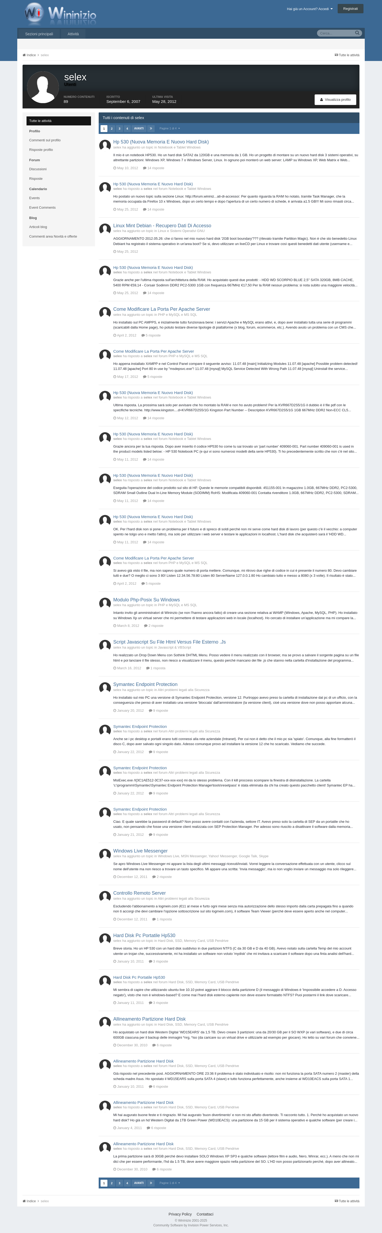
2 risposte (153, 626)
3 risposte (158, 961)
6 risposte (162, 1045)
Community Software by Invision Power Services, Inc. (191, 1225)
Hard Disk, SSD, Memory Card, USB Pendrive (193, 941)
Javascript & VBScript (174, 647)
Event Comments (42, 207)
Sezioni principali (39, 34)
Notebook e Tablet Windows (179, 147)
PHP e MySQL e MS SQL (177, 315)
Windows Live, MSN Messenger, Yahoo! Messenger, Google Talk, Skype (213, 856)
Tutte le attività (40, 121)
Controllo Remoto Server (139, 893)
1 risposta (156, 668)
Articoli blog (38, 227)
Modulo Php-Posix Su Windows (146, 599)
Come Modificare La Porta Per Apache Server (161, 309)
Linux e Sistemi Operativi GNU (181, 231)
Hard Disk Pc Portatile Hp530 (144, 935)
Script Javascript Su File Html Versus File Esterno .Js (169, 642)
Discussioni (38, 169)
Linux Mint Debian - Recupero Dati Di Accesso (162, 225)
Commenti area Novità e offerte (53, 236)
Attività (73, 34)
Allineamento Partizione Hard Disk (149, 1019)
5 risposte (151, 335)
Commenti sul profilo (45, 140)
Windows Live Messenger (140, 851)
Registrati (350, 9)
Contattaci (205, 1214)
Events (34, 198)
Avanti (139, 128)
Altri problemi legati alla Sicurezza (184, 690)
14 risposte (153, 168)
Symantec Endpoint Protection (145, 684)
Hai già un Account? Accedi (310, 9)
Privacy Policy (180, 1214)
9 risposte (158, 710)
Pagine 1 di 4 (170, 128)
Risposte (36, 179)
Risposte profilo (41, 150)
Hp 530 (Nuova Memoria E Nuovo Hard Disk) (161, 142)
